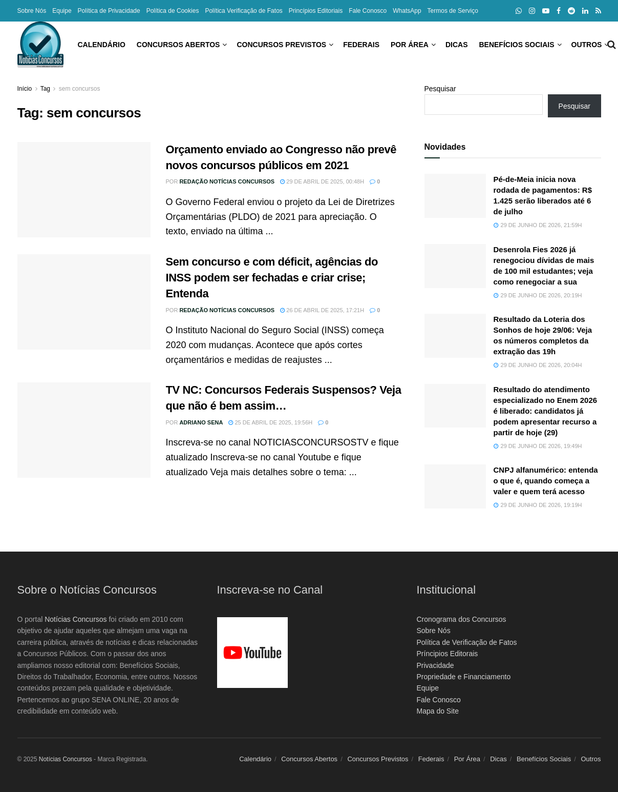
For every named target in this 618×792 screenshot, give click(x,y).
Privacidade (435, 665)
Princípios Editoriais (316, 10)
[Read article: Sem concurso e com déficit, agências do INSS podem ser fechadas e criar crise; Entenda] (84, 302)
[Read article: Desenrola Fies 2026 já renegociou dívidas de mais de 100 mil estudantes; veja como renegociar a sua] (455, 266)
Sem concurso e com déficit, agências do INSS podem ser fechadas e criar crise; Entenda (272, 277)
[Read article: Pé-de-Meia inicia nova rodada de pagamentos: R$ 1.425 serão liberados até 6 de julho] (455, 196)
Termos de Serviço (453, 10)
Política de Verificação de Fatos (467, 642)
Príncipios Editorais (447, 653)
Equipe (61, 10)
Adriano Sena (201, 422)
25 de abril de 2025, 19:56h (270, 422)
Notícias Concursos (75, 619)
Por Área (363, 44)
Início (24, 88)
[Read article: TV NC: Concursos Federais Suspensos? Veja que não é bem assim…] (84, 430)
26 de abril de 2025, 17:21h (322, 310)
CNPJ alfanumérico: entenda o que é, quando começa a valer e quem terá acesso (546, 480)
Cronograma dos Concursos (461, 619)
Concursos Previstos (235, 44)
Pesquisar (440, 89)
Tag (45, 88)
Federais (315, 44)
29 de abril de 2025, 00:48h (322, 181)
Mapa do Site (438, 711)
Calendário (55, 44)
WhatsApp (407, 10)
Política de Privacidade (109, 10)
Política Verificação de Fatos (243, 10)
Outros (540, 44)
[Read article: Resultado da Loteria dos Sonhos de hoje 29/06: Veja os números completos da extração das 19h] (455, 336)
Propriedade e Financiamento (464, 677)
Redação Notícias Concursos (226, 181)
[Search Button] (596, 44)
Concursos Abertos (132, 44)
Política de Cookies (172, 10)
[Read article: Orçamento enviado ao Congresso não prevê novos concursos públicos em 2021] (84, 189)
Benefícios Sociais (470, 44)
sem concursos (79, 88)
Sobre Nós (32, 10)
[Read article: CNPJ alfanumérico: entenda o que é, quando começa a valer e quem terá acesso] (455, 486)
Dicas (410, 44)
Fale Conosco (368, 10)
